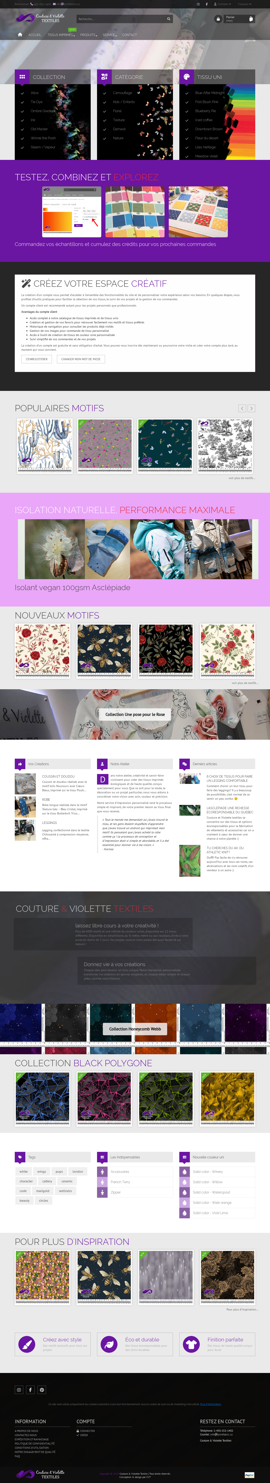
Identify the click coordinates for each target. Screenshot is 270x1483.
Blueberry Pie (199, 111)
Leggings (49, 822)
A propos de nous (26, 1431)
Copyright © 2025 (109, 1473)
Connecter (86, 1431)
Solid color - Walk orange (205, 1203)
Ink (26, 120)
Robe (46, 799)
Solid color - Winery (201, 1172)
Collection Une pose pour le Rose (135, 714)
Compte (222, 4)
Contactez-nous (26, 1435)
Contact (129, 35)
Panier (236, 19)
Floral (111, 111)
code (23, 1191)
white (24, 1171)
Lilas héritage (199, 147)
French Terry (113, 1182)
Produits (89, 35)
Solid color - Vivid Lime (204, 1213)
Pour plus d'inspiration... (242, 1309)
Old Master (32, 129)
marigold (42, 1191)
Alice (27, 93)
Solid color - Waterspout (205, 1192)
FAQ (17, 1456)
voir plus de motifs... (242, 478)
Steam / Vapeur (36, 147)
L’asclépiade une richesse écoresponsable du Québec (230, 810)
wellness (65, 1191)
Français (244, 4)
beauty (24, 1200)
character (26, 1181)
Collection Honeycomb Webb (135, 1029)
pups (59, 1171)
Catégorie (129, 77)
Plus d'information (210, 1404)
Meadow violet (200, 156)
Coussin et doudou (58, 776)
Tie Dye (29, 102)
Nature (111, 138)
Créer (82, 1435)
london (78, 1171)
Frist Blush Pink (200, 102)
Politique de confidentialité (35, 1443)
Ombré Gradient (36, 111)
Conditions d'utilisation (32, 1448)
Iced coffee (197, 120)
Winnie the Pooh (36, 138)
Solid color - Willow (201, 1182)
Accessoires (113, 1172)
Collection (49, 77)
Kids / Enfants (117, 102)
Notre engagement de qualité (35, 1452)
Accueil (34, 35)
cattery (47, 1181)
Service (110, 35)
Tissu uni (209, 77)
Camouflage (116, 93)
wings (41, 1171)
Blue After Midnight (203, 93)
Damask (113, 129)
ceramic (67, 1181)
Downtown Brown (202, 129)
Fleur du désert (200, 138)
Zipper (109, 1192)
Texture (112, 120)
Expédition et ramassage (32, 1439)
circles (43, 1200)
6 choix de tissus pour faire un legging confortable (230, 778)
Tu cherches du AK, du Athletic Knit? (225, 850)
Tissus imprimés (62, 33)
